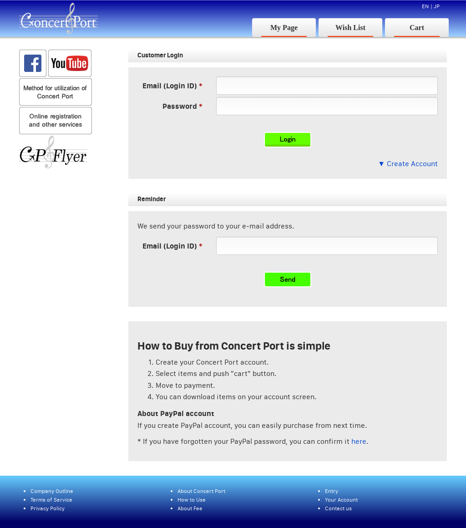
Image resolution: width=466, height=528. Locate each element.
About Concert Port (201, 490)
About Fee (190, 508)
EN (425, 6)
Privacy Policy (47, 508)
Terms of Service (51, 499)
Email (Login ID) (169, 85)
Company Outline (51, 490)
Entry (331, 490)
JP (437, 6)
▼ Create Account (408, 163)
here (358, 441)
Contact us (338, 508)
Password (179, 106)
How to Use (191, 499)
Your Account (341, 499)
